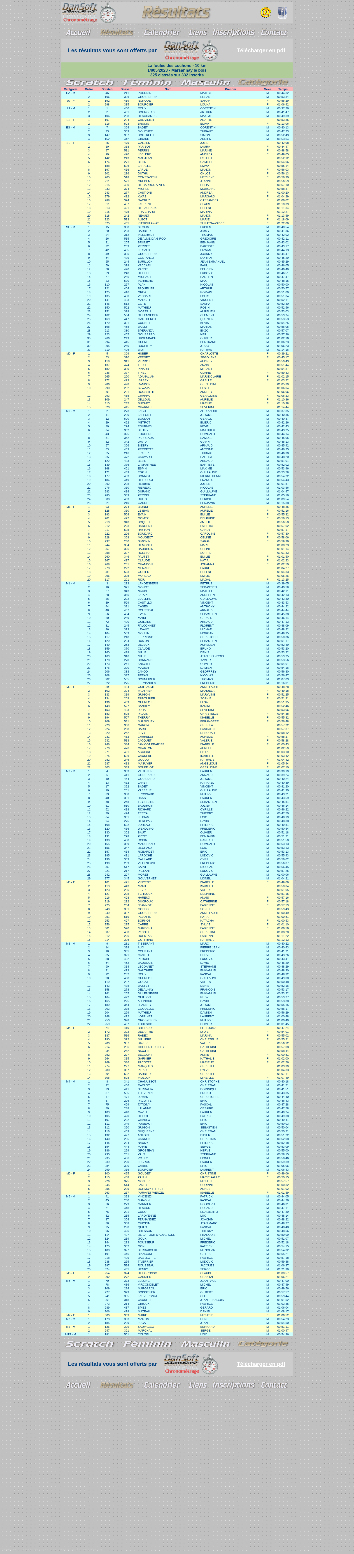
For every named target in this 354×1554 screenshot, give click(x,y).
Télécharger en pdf (261, 50)
